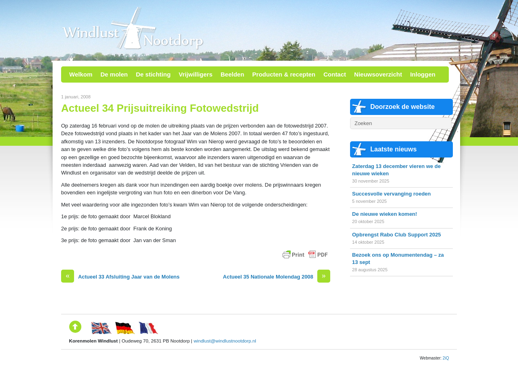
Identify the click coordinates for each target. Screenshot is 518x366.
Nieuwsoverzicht (378, 74)
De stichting (153, 74)
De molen (114, 74)
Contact (334, 74)
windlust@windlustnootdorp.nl (224, 340)
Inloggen (422, 74)
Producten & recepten (283, 74)
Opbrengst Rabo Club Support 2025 (396, 235)
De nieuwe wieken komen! (384, 214)
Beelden (232, 74)
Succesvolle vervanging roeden (391, 194)
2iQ (446, 358)
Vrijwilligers (195, 74)
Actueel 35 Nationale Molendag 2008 (276, 277)
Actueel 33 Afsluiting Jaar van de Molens (120, 277)
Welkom (80, 74)
